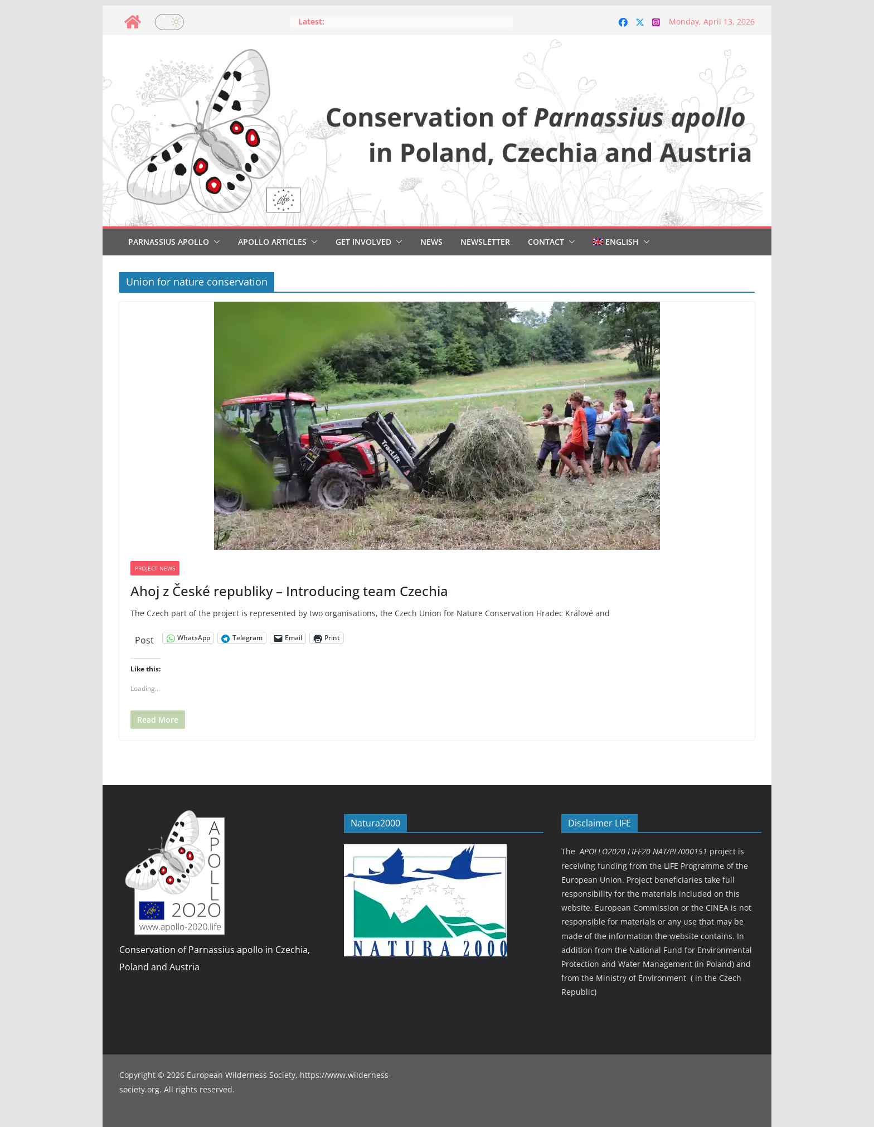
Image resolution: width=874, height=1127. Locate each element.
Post (144, 638)
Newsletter (485, 241)
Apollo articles (272, 241)
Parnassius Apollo (168, 241)
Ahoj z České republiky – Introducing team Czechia (289, 591)
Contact (546, 241)
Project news (155, 568)
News (431, 241)
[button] (214, 242)
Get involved (363, 241)
